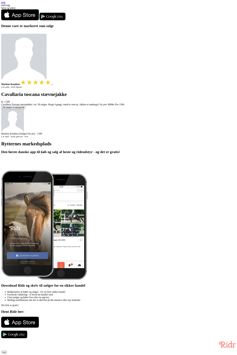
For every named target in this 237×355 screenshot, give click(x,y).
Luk (4, 352)
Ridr (3, 2)
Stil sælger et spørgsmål (13, 107)
